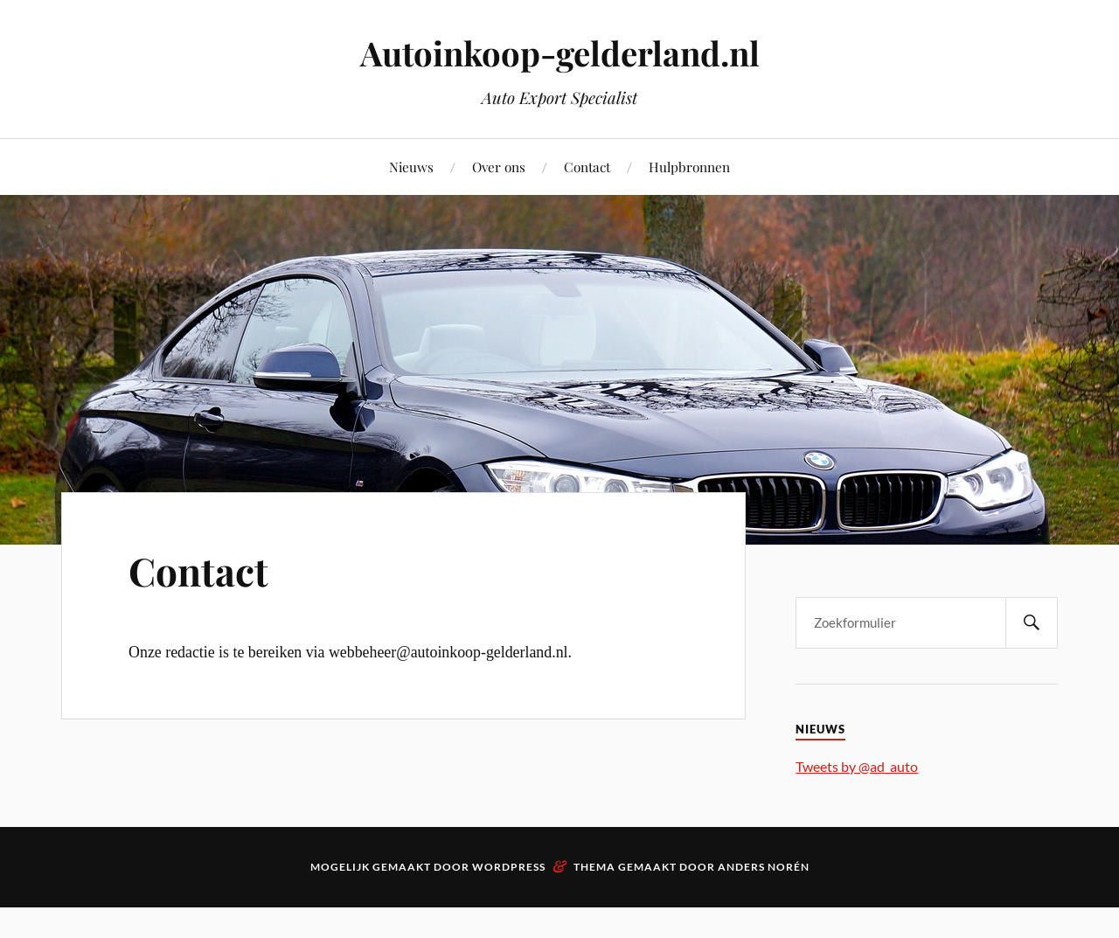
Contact (587, 166)
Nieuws (411, 166)
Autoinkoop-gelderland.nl (560, 53)
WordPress (509, 866)
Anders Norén (764, 866)
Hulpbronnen (689, 166)
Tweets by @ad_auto (857, 766)
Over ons (498, 166)
